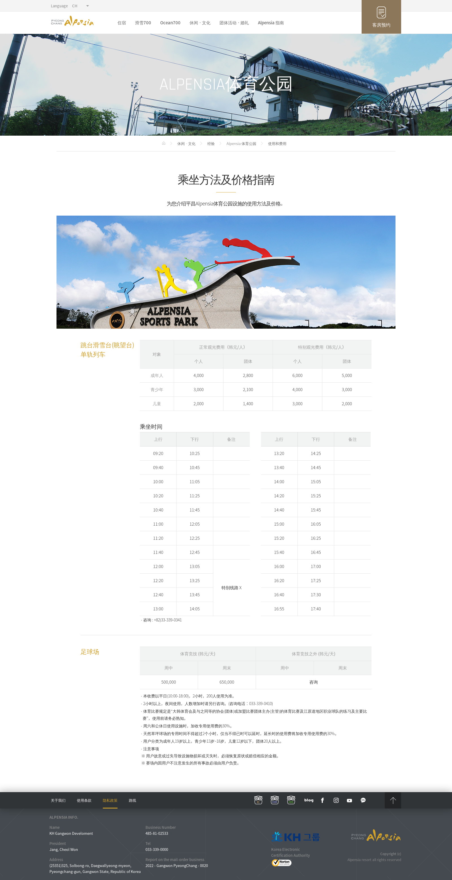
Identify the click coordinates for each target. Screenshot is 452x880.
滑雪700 (143, 22)
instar (336, 800)
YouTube (350, 800)
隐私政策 (110, 800)
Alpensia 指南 (271, 22)
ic (258, 800)
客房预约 (381, 24)
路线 (132, 800)
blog (309, 800)
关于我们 (58, 800)
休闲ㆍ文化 (200, 22)
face (323, 800)
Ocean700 (170, 22)
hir (275, 800)
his (291, 800)
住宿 (122, 22)
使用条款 (84, 800)
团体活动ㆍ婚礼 (234, 22)
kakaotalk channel (363, 800)
